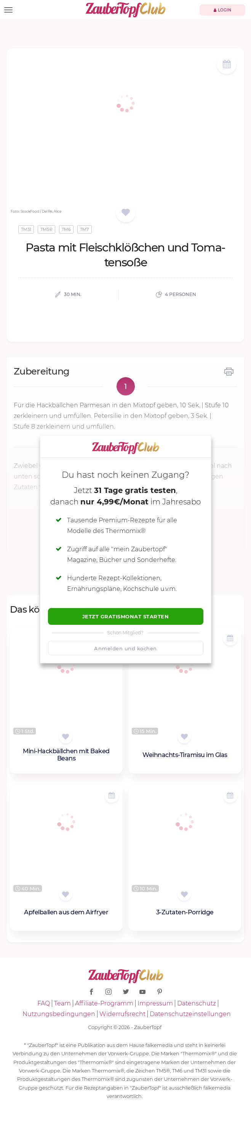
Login (223, 10)
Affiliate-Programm (104, 1003)
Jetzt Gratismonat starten (125, 616)
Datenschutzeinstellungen (190, 1014)
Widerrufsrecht (122, 1014)
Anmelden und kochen (125, 648)
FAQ (43, 1003)
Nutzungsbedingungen (58, 1014)
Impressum (155, 1003)
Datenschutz (196, 1003)
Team (62, 1003)
